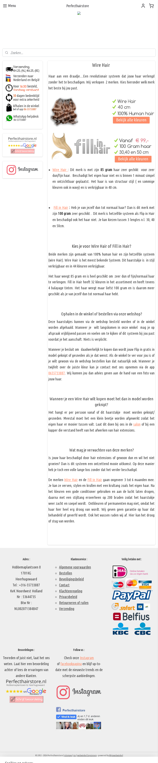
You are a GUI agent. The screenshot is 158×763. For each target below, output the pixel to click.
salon (137, 424)
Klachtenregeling (70, 591)
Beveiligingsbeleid (71, 579)
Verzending (66, 609)
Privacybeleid (68, 597)
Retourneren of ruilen (73, 603)
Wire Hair (60, 170)
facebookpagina (71, 664)
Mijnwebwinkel (116, 755)
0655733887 (57, 373)
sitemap (68, 755)
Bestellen (65, 573)
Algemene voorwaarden (75, 567)
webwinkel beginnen (87, 755)
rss (74, 755)
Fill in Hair (60, 207)
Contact (64, 585)
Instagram (87, 658)
